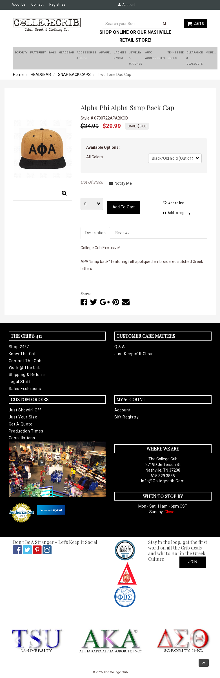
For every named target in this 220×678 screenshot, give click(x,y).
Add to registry (176, 213)
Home (18, 74)
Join (192, 561)
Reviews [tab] (122, 232)
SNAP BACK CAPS (74, 74)
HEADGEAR (41, 74)
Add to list (173, 203)
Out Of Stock (92, 182)
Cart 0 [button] (195, 23)
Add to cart (123, 207)
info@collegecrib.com (163, 481)
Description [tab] (95, 232)
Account (126, 5)
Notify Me (120, 183)
